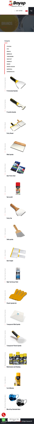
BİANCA (9, 51)
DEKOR (8, 64)
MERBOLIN (9, 54)
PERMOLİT (9, 61)
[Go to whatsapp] (3, 420)
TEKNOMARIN (10, 56)
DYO (8, 49)
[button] (26, 10)
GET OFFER (17, 10)
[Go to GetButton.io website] (3, 422)
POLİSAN (9, 46)
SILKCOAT (9, 59)
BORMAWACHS (10, 71)
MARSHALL (9, 69)
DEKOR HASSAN (11, 66)
